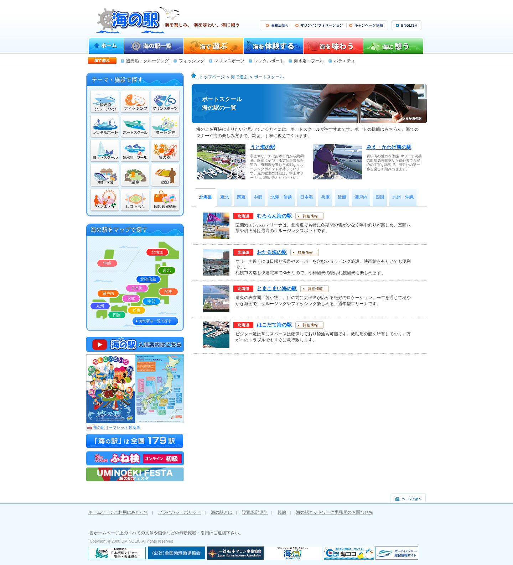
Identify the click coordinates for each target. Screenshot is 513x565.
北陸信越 (148, 279)
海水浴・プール (309, 60)
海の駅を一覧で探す (155, 321)
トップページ (212, 76)
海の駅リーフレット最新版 (113, 427)
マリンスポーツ (229, 60)
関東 (168, 291)
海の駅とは (221, 512)
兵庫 (131, 298)
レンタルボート (269, 60)
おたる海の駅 (272, 252)
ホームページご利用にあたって (118, 512)
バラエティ (344, 60)
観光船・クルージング (147, 60)
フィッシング (191, 60)
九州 (100, 306)
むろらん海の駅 (274, 216)
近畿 (136, 310)
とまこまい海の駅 (277, 288)
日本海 (137, 288)
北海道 (157, 252)
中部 (151, 301)
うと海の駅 (262, 147)
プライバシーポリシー (179, 512)
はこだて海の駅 (274, 325)
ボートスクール (269, 76)
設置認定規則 (255, 512)
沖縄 (107, 263)
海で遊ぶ (239, 76)
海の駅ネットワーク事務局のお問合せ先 (334, 512)
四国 (117, 315)
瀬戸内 (108, 293)
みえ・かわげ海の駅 (389, 147)
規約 (282, 512)
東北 (167, 270)
